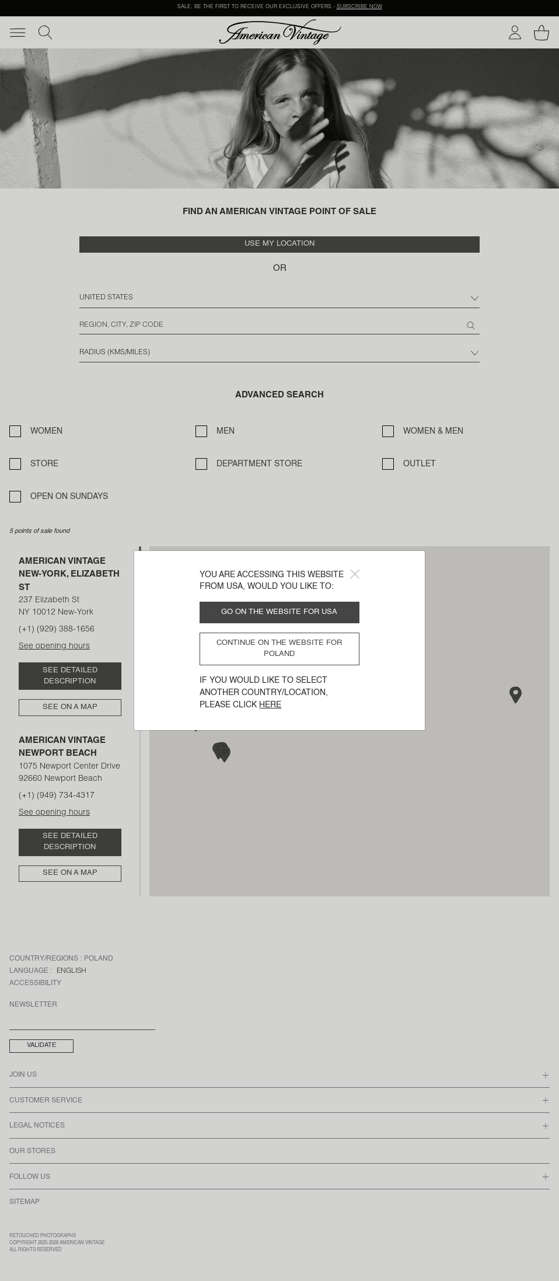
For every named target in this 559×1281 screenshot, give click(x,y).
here (270, 705)
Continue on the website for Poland (279, 648)
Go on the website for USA (279, 612)
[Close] (354, 574)
